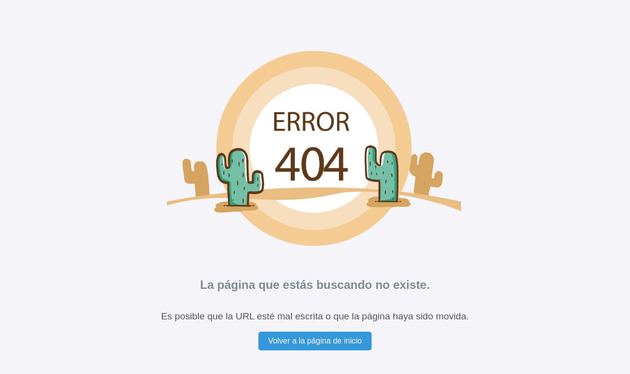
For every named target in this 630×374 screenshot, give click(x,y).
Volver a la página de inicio (315, 341)
